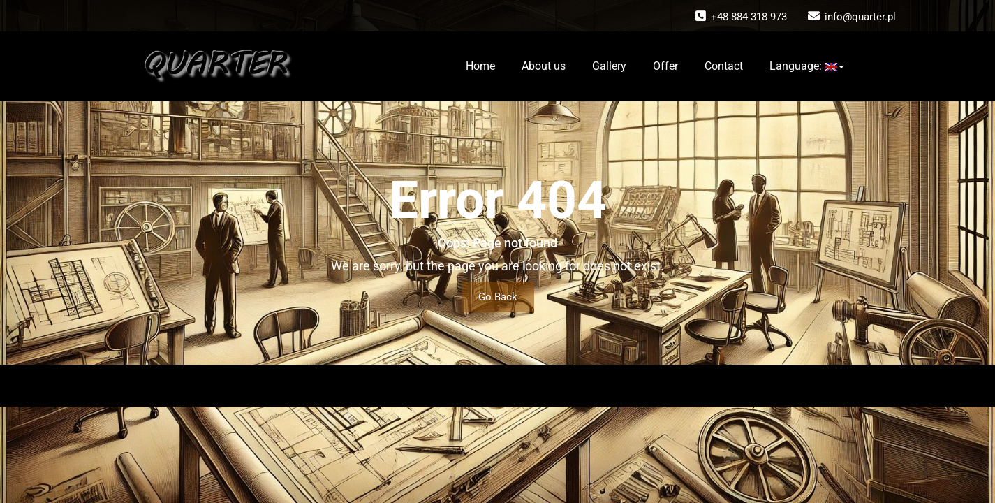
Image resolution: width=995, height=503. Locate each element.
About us (544, 66)
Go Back (497, 297)
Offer (665, 66)
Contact (724, 66)
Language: (806, 66)
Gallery (609, 66)
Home (480, 66)
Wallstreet (568, 385)
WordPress (473, 385)
